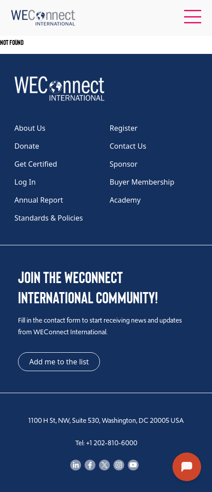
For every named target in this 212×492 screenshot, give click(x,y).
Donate (26, 146)
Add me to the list (59, 362)
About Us (29, 128)
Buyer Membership (142, 182)
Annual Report (38, 200)
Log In (25, 182)
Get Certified (35, 164)
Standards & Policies (48, 218)
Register (124, 128)
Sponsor (124, 164)
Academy (125, 200)
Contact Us (128, 146)
